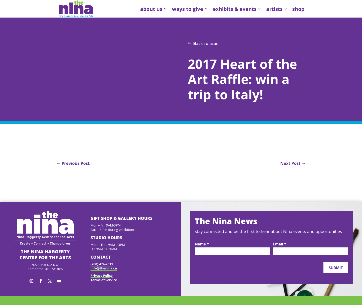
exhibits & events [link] (234, 8)
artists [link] (274, 8)
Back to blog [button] (206, 43)
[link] (75, 8)
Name (202, 244)
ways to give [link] (187, 8)
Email (279, 244)
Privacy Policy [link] (101, 275)
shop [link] (298, 8)
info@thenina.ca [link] (103, 268)
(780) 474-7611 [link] (101, 264)
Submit (336, 267)
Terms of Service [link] (103, 280)
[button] (31, 281)
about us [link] (151, 8)
